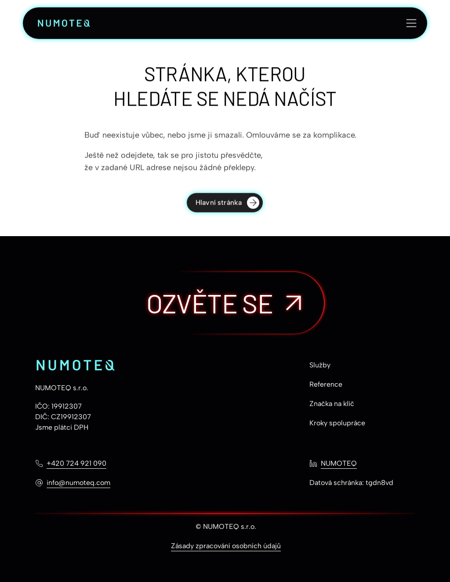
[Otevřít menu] (411, 23)
